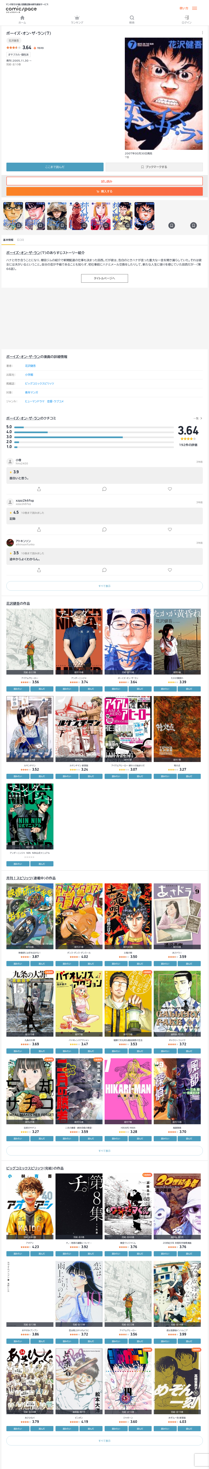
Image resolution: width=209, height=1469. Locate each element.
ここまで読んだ (55, 167)
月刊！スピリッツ (19, 878)
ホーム (22, 19)
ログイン (186, 19)
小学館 (29, 374)
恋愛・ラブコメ (55, 401)
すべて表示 (104, 586)
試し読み (104, 181)
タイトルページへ (104, 278)
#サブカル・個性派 (18, 54)
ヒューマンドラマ (35, 401)
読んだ (42, 689)
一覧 (196, 418)
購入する (104, 191)
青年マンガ (31, 392)
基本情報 (8, 239)
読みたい (18, 689)
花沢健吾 (14, 40)
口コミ (20, 239)
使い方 (184, 8)
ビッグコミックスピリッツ (39, 383)
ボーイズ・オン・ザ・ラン (23, 252)
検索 (132, 19)
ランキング (77, 19)
